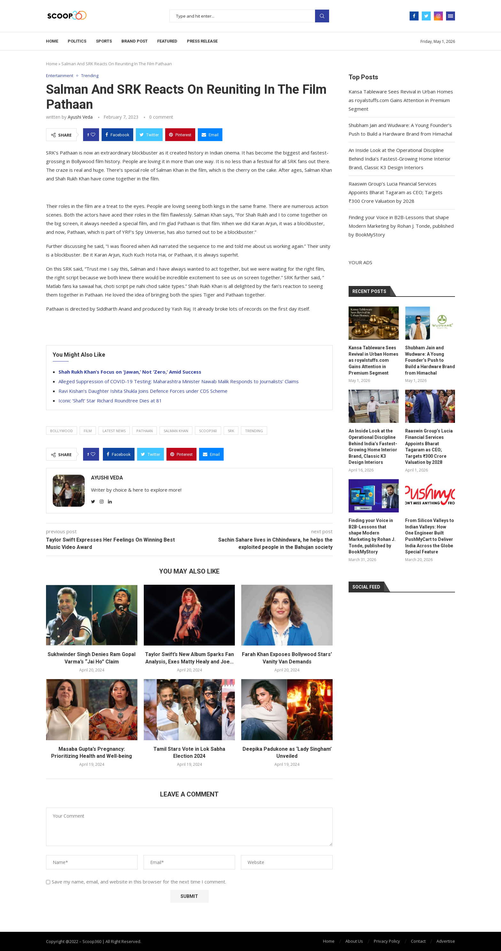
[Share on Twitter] (149, 134)
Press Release (202, 41)
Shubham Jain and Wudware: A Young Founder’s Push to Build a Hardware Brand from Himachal (430, 360)
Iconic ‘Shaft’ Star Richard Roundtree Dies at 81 (110, 400)
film (88, 430)
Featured (167, 41)
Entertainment (59, 75)
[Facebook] (414, 16)
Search (322, 16)
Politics (77, 41)
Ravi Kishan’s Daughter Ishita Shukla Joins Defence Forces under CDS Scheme (142, 391)
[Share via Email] (210, 134)
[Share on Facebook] (117, 134)
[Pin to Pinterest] (180, 134)
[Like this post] (93, 134)
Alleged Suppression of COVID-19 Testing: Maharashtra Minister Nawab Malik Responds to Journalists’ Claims (178, 381)
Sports (104, 41)
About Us (354, 941)
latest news (114, 430)
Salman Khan (176, 430)
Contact (418, 941)
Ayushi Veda (80, 117)
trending (254, 430)
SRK (231, 430)
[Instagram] (438, 16)
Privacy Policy (387, 941)
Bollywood (61, 430)
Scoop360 (208, 430)
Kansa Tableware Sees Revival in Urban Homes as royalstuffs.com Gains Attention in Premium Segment (401, 100)
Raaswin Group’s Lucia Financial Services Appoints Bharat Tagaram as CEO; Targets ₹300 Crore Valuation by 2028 (396, 192)
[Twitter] (426, 16)
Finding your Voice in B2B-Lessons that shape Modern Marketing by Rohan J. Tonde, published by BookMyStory (401, 226)
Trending (90, 75)
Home (52, 41)
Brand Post (134, 41)
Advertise (445, 941)
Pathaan (144, 430)
